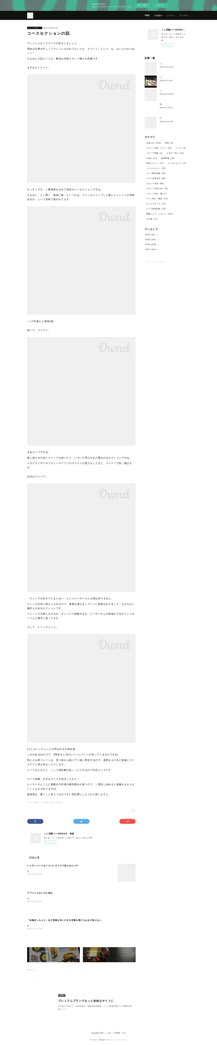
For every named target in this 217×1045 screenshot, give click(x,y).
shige (151, 158)
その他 (152, 219)
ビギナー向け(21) (56, 802)
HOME (147, 15)
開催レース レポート (159, 214)
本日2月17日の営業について (173, 104)
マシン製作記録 (156, 173)
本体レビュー (155, 163)
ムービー (171, 15)
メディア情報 (154, 153)
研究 (169, 143)
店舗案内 (158, 15)
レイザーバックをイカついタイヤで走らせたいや (52, 865)
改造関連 (168, 158)
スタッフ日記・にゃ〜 (34, 28)
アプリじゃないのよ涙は (40, 893)
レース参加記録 (156, 209)
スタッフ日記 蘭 (156, 194)
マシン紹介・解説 (157, 199)
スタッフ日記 (155, 183)
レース (181, 148)
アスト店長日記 (156, 178)
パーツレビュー (156, 168)
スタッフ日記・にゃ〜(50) (37, 802)
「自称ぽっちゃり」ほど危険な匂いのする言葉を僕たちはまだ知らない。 (65, 920)
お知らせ (153, 143)
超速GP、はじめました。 (38, 899)
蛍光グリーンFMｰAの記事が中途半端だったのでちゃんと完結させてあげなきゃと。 (65, 871)
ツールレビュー (177, 163)
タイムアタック (156, 204)
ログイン (160, 5)
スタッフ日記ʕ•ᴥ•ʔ (157, 188)
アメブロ (183, 15)
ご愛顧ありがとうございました (174, 63)
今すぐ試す (142, 5)
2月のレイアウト (167, 118)
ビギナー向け (175, 153)
